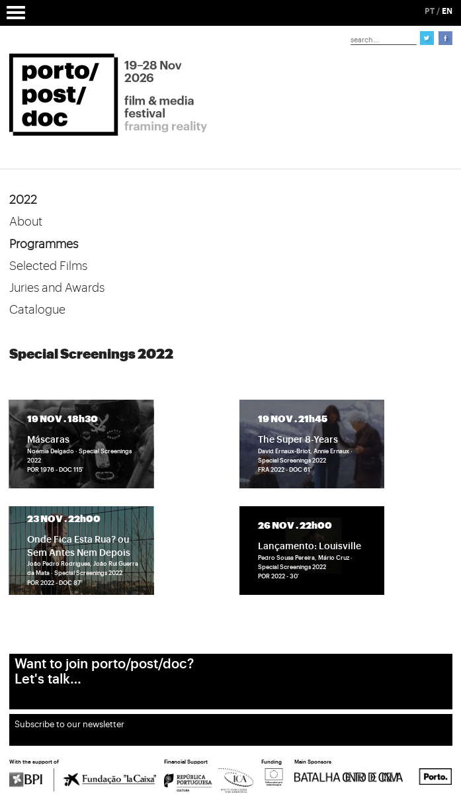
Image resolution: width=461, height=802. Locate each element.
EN (447, 11)
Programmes (43, 244)
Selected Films (48, 266)
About (25, 222)
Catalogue (37, 310)
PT (430, 11)
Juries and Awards (57, 288)
